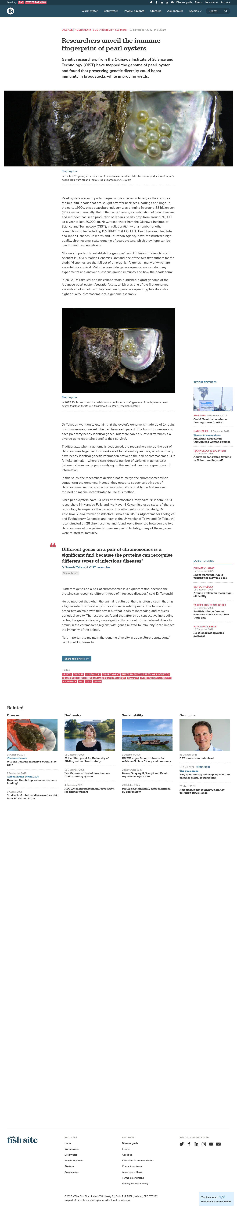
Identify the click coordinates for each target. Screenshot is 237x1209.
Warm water (89, 11)
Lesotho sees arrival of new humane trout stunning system (87, 775)
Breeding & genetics (156, 674)
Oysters (146, 678)
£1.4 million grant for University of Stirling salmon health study (86, 760)
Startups (155, 11)
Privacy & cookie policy (135, 1183)
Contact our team (132, 1166)
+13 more (121, 29)
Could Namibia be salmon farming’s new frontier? (210, 421)
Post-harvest (162, 678)
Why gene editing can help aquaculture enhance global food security (204, 776)
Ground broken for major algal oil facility (212, 595)
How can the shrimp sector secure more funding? (32, 782)
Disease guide (184, 2)
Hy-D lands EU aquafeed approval (208, 634)
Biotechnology (203, 586)
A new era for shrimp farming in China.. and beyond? (212, 459)
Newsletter (211, 2)
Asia (88, 681)
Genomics (68, 678)
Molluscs (119, 678)
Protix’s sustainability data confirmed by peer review (146, 790)
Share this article (76, 658)
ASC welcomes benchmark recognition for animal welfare (89, 790)
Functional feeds (205, 626)
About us (127, 1154)
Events (199, 2)
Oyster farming (36, 2)
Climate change (203, 568)
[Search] (218, 11)
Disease (67, 29)
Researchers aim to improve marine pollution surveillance (202, 791)
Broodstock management (94, 678)
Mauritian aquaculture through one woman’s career (211, 440)
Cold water (111, 11)
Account (225, 2)
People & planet (134, 11)
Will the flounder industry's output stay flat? (32, 763)
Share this (70, 573)
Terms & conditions (133, 1178)
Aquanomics (175, 11)
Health (66, 674)
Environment (111, 674)
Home (67, 1143)
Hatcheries (200, 431)
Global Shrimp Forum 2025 (23, 776)
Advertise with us (132, 1172)
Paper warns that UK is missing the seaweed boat (210, 576)
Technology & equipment (209, 450)
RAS (21, 2)
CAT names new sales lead (196, 758)
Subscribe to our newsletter (137, 1160)
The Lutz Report (17, 758)
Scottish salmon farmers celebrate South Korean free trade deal (211, 614)
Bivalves (132, 678)
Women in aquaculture (207, 435)
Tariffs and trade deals (209, 605)
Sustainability (103, 29)
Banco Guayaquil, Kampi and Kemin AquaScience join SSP (145, 775)
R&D (80, 681)
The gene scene (189, 771)
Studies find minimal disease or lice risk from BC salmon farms (32, 797)
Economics (69, 681)
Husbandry (82, 29)
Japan (97, 681)
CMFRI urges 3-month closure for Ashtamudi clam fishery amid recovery (146, 760)
